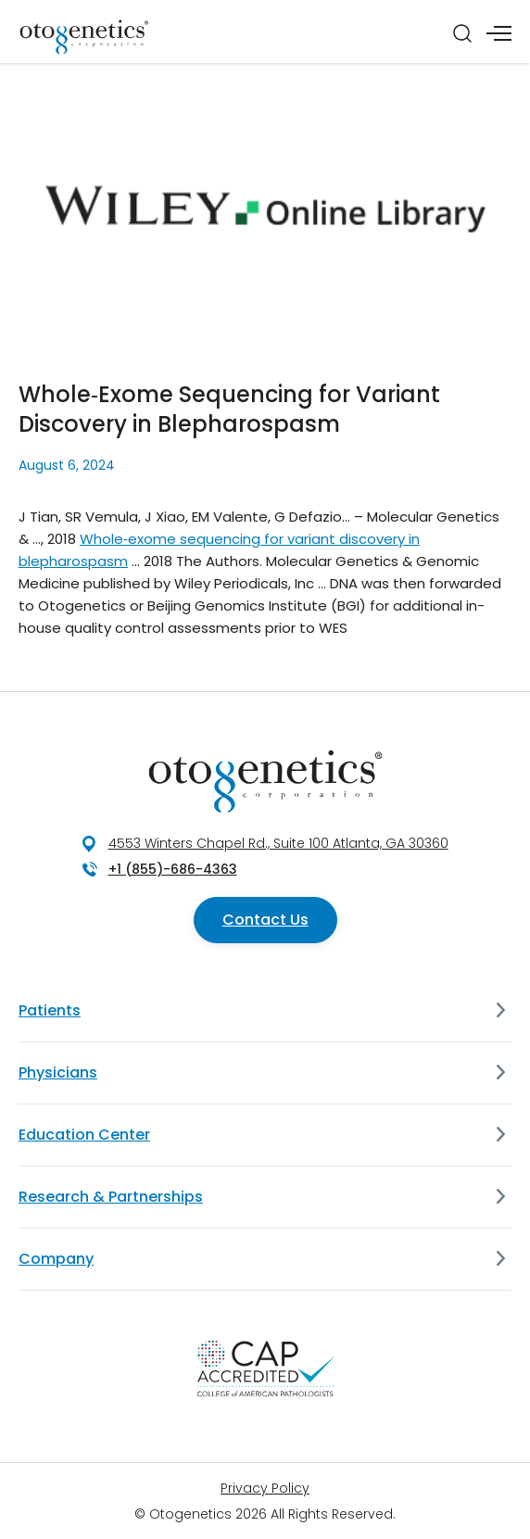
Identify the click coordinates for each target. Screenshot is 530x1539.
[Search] (462, 33)
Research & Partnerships (111, 1196)
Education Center (84, 1134)
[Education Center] (500, 1135)
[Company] (500, 1259)
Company (56, 1258)
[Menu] (498, 33)
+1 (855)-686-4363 (172, 869)
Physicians (58, 1072)
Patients (50, 1010)
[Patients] (500, 1011)
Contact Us (265, 919)
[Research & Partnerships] (500, 1197)
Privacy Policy (265, 1488)
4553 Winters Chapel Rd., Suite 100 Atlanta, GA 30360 (278, 843)
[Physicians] (500, 1073)
